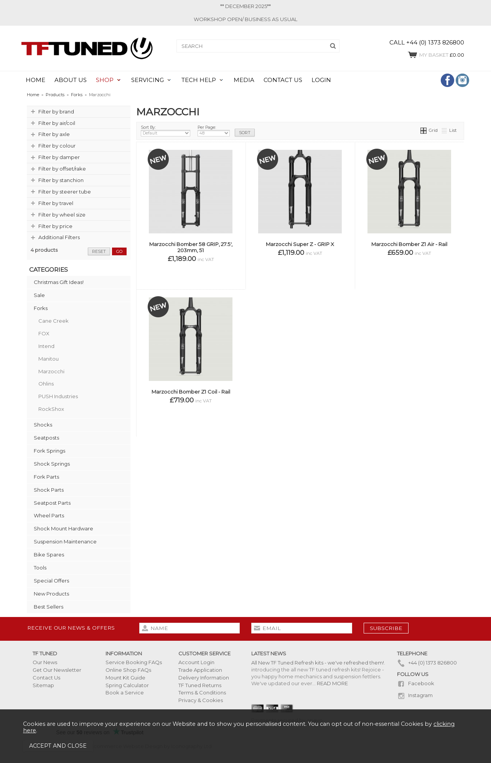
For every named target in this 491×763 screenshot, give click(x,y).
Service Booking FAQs (133, 662)
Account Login (196, 662)
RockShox (51, 409)
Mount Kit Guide (125, 677)
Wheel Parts (49, 515)
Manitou (48, 359)
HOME (35, 80)
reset (99, 251)
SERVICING (147, 80)
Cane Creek (53, 321)
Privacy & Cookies (200, 700)
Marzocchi (51, 371)
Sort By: (165, 130)
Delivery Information (203, 677)
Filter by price (55, 226)
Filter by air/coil (56, 123)
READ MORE (332, 683)
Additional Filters (59, 237)
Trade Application (200, 670)
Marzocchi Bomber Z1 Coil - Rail (191, 392)
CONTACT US (283, 80)
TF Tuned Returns (199, 685)
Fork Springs (49, 451)
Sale (39, 295)
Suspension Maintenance (65, 541)
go (119, 251)
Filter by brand (56, 111)
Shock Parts (49, 490)
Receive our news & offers (71, 628)
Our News (45, 662)
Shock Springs (52, 464)
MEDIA (244, 80)
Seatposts (46, 438)
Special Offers (51, 581)
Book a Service (124, 692)
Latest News (268, 653)
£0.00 (435, 55)
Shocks (43, 425)
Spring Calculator (127, 685)
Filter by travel (55, 203)
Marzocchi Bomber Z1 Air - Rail (409, 244)
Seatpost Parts (52, 503)
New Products (51, 594)
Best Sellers (48, 607)
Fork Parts (46, 477)
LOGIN (321, 80)
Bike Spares (49, 554)
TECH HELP (198, 80)
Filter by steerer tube (64, 192)
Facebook (415, 683)
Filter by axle (54, 134)
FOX (43, 333)
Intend (46, 346)
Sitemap (43, 685)
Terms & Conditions (202, 692)
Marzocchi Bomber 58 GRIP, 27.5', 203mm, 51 (190, 247)
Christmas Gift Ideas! (59, 282)
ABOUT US (70, 80)
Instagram (415, 695)
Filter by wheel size (62, 215)
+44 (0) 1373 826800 (427, 663)
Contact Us (46, 677)
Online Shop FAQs (128, 670)
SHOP (105, 80)
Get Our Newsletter (57, 670)
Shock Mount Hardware (63, 528)
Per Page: (214, 130)
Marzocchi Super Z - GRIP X (300, 244)
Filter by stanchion (61, 180)
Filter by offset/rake (62, 169)
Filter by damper (59, 157)
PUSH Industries (58, 396)
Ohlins (46, 384)
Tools (40, 567)
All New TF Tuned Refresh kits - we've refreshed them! (317, 663)
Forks (41, 308)
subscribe (386, 628)
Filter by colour (57, 146)
